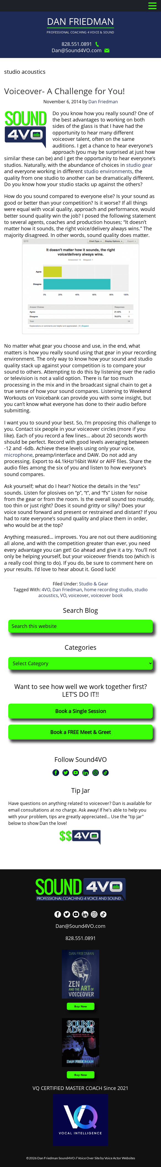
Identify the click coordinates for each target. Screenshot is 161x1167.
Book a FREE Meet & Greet (80, 732)
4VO (46, 590)
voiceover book (107, 595)
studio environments (108, 171)
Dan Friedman (80, 21)
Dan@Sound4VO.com (80, 50)
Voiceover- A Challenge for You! (64, 91)
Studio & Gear (93, 584)
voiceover (78, 595)
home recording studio (108, 590)
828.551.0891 (81, 44)
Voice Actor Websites (119, 1158)
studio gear (139, 165)
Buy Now (80, 1006)
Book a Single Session (80, 711)
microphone (18, 455)
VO (63, 595)
